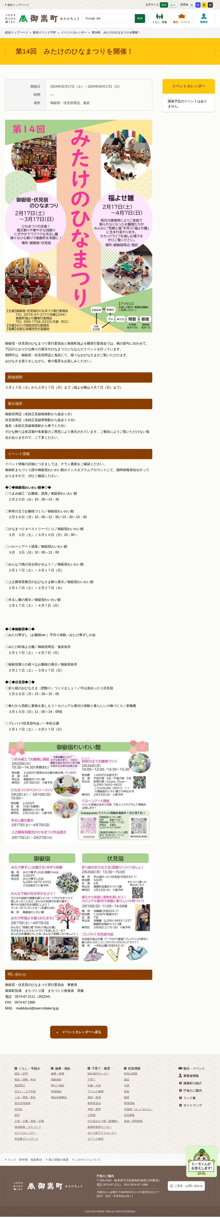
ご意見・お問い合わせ (186, 1187)
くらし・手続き (27, 1069)
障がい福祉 (57, 1086)
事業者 (204, 18)
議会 (126, 1080)
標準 (164, 5)
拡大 (173, 5)
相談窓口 (20, 1086)
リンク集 (187, 1099)
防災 (17, 1116)
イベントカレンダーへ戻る (78, 1032)
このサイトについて (87, 1161)
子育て (92, 1080)
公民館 (92, 1116)
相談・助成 (94, 1098)
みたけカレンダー (25, 1134)
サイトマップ (190, 1106)
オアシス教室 (96, 1140)
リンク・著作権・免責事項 (23, 1161)
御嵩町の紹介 (190, 1084)
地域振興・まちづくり (28, 1128)
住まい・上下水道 (25, 1092)
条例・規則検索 (133, 1122)
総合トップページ (17, 4)
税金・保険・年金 (25, 1080)
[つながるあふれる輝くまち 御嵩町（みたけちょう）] (42, 20)
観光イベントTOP (44, 32)
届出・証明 (21, 1074)
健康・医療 (57, 1074)
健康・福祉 (60, 1069)
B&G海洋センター (98, 1074)
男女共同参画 (22, 1104)
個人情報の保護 (57, 1161)
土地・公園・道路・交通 (29, 1122)
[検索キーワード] (109, 18)
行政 (126, 1086)
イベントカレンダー (74, 32)
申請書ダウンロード (26, 1140)
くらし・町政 (159, 18)
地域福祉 (56, 1092)
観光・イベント (181, 18)
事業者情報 (189, 1077)
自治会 (19, 1110)
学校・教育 (94, 1110)
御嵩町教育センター (100, 1128)
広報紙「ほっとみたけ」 (138, 1110)
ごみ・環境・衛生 (25, 1098)
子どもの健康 (96, 1092)
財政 (126, 1092)
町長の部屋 (130, 1074)
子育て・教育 (99, 1069)
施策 (126, 1098)
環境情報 (129, 1104)
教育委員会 (94, 1104)
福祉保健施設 (59, 1098)
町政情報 (132, 1069)
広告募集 (129, 1116)
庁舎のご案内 (190, 1092)
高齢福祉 (56, 1080)
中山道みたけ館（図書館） (104, 1122)
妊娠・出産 (94, 1086)
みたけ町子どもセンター (102, 1134)
